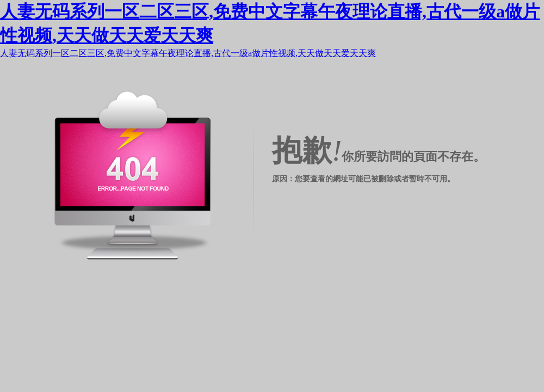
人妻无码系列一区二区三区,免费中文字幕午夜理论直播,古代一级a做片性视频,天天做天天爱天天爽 (188, 53)
